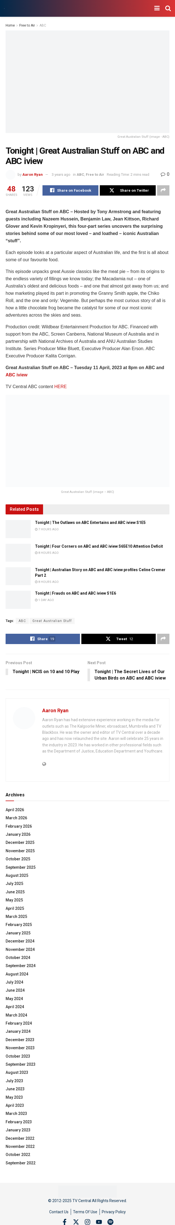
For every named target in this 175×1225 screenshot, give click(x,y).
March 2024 (16, 1015)
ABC (42, 25)
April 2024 (15, 1007)
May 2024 (14, 999)
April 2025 (15, 908)
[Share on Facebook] (70, 190)
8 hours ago (47, 553)
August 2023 (17, 1073)
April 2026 (15, 810)
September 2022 (21, 1163)
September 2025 (21, 867)
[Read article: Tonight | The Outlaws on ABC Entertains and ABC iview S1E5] (18, 529)
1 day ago (44, 600)
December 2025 (20, 843)
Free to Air (27, 25)
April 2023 (15, 1105)
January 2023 (18, 1130)
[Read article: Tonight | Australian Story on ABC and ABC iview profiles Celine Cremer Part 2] (18, 576)
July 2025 (14, 884)
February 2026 (19, 826)
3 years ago (61, 174)
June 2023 (15, 1089)
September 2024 (21, 966)
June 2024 (15, 991)
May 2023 (14, 1097)
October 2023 (18, 1056)
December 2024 (20, 941)
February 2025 (19, 925)
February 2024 (19, 1023)
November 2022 (20, 1147)
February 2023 (19, 1122)
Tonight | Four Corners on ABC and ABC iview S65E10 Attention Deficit (99, 546)
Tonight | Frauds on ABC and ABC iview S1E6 (75, 593)
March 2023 (16, 1114)
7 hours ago (47, 529)
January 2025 (18, 933)
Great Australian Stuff (52, 621)
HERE (60, 386)
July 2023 (14, 1081)
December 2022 (20, 1138)
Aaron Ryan (32, 174)
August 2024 (17, 974)
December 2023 (20, 1040)
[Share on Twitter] (128, 190)
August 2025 (17, 875)
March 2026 (16, 818)
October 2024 (18, 958)
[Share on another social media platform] (163, 190)
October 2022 (18, 1155)
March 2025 (16, 917)
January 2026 (18, 834)
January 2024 (18, 1032)
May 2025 (14, 900)
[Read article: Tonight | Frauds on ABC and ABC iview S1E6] (18, 600)
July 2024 (14, 982)
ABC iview (16, 375)
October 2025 (18, 859)
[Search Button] (168, 8)
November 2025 (20, 851)
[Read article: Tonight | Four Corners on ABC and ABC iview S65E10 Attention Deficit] (18, 553)
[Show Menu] (157, 8)
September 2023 (21, 1064)
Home (10, 25)
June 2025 (15, 892)
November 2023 (20, 1048)
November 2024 (20, 950)
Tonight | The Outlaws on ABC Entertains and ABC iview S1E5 (90, 523)
